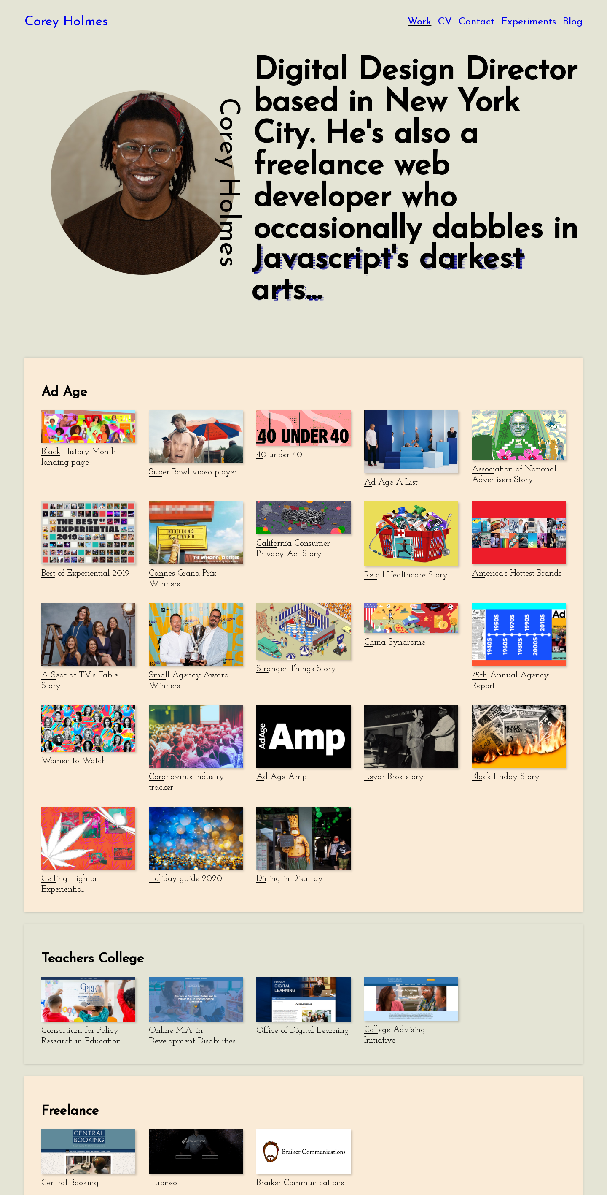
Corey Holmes (66, 22)
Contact (476, 22)
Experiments (528, 22)
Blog (573, 22)
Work (419, 22)
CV (445, 22)
